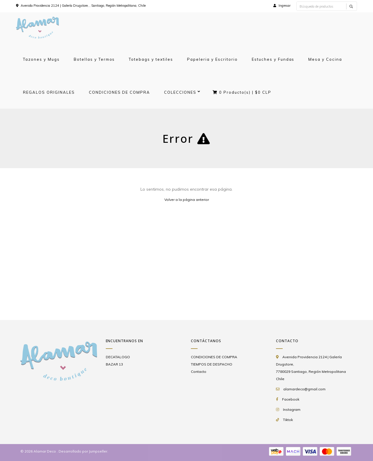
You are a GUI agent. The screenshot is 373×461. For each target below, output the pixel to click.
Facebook (290, 399)
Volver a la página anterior (186, 199)
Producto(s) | (242, 92)
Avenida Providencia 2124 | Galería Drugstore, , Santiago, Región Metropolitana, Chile (83, 6)
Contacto (198, 371)
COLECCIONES (180, 92)
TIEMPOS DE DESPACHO (211, 364)
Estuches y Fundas (273, 59)
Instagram (291, 409)
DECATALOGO (118, 357)
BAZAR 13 (114, 364)
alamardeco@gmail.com (304, 389)
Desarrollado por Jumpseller (83, 451)
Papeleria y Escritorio (212, 59)
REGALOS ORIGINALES (49, 92)
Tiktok (288, 419)
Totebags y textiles (151, 59)
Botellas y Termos (94, 59)
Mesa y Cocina (325, 59)
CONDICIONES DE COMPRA (119, 92)
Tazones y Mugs (41, 59)
